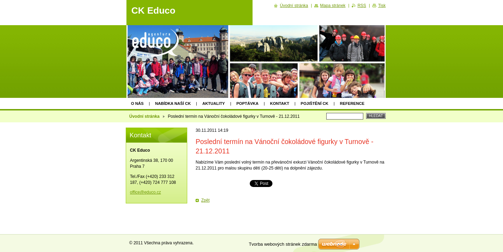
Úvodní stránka (144, 116)
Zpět (205, 200)
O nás (137, 103)
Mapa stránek (332, 5)
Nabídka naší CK (173, 103)
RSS (361, 5)
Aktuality (213, 103)
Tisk (382, 5)
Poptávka (247, 103)
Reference (352, 103)
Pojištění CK (314, 103)
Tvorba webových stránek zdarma (283, 244)
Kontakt (279, 103)
